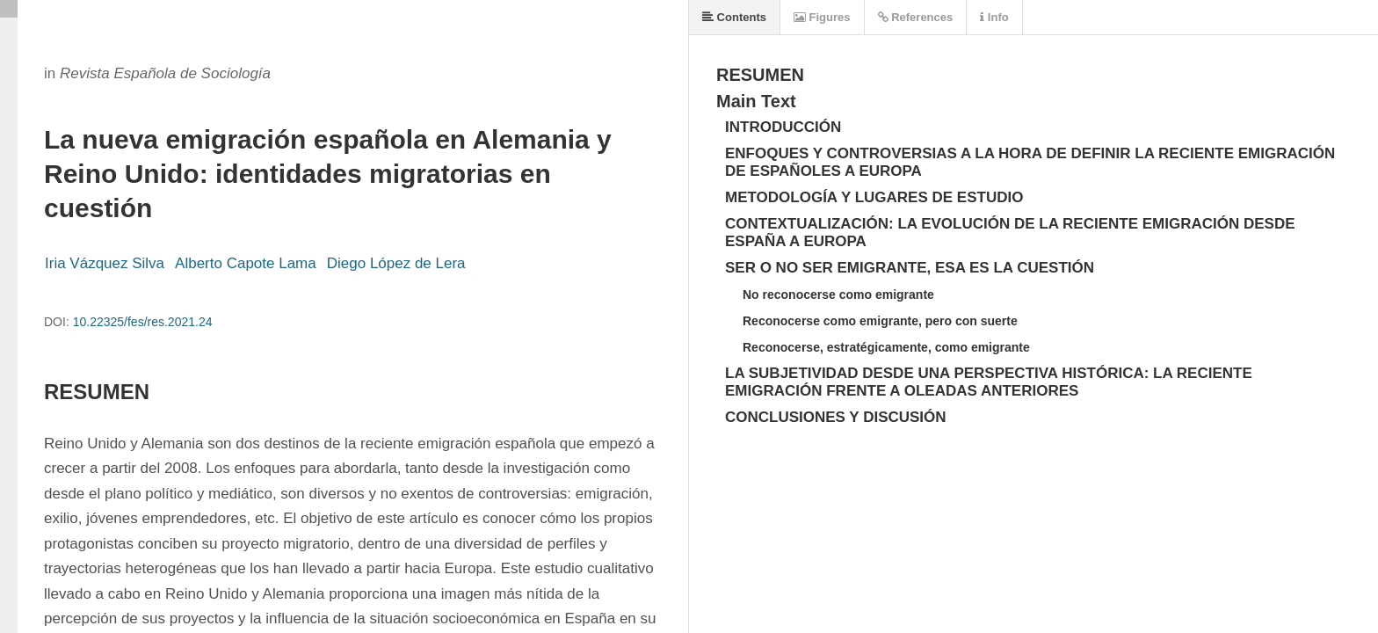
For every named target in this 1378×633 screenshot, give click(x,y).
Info (994, 17)
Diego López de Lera (396, 263)
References (916, 17)
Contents (734, 17)
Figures (822, 17)
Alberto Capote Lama (245, 263)
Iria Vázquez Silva (104, 263)
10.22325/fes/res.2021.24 (143, 322)
